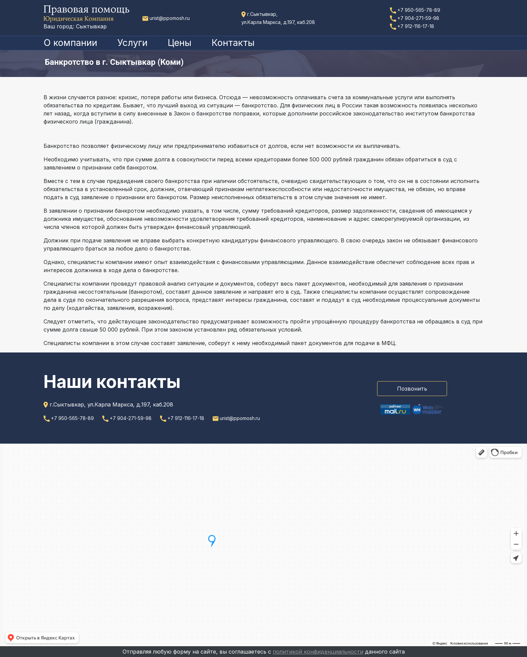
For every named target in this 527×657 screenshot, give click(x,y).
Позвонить (412, 388)
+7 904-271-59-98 (414, 18)
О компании (70, 42)
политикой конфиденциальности (318, 651)
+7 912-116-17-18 (412, 26)
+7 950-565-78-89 (415, 10)
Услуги (132, 42)
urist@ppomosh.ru (166, 18)
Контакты (233, 42)
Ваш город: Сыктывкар (75, 26)
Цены (179, 42)
